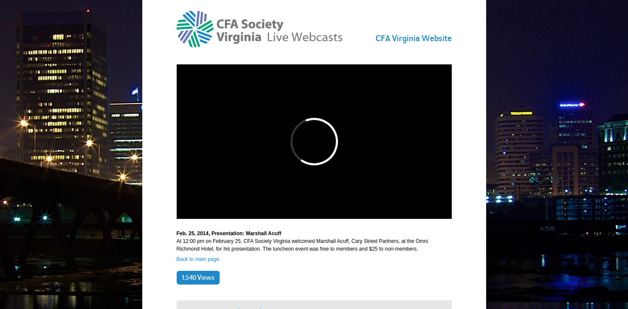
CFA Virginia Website (414, 38)
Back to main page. (199, 259)
